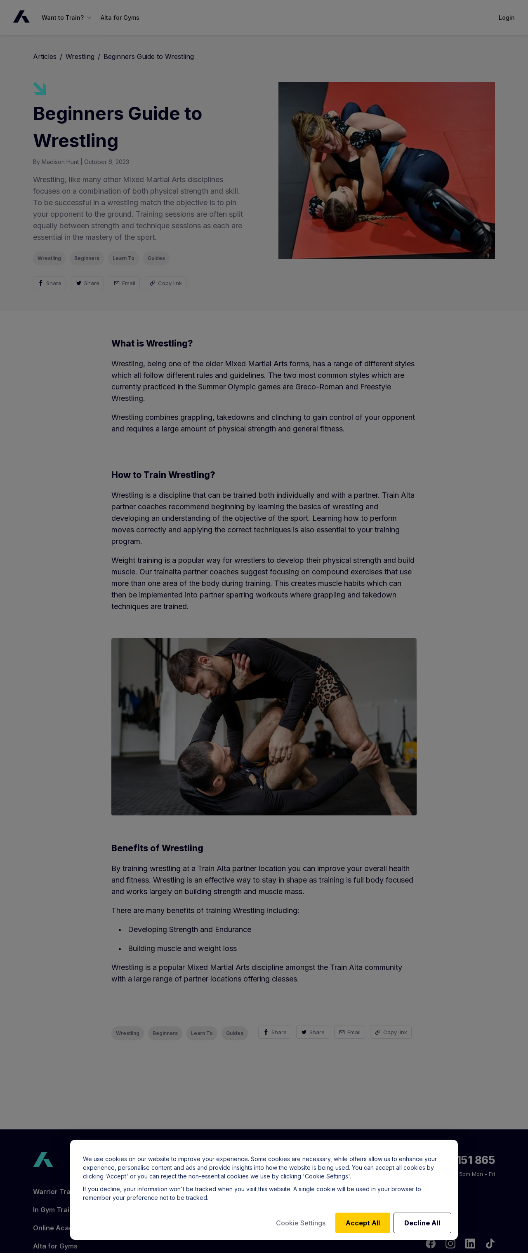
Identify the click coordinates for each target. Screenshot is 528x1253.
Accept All (362, 1223)
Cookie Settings (300, 1223)
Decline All (422, 1223)
